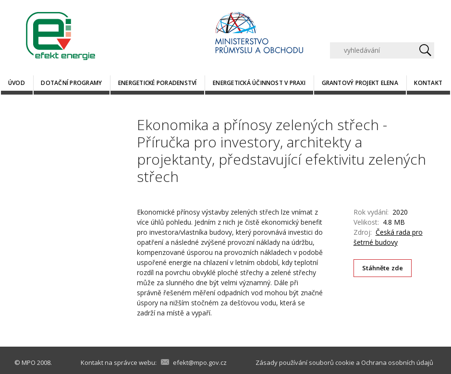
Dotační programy (71, 83)
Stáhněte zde (382, 268)
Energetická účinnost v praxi (259, 83)
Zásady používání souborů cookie (305, 362)
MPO (29, 362)
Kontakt (428, 83)
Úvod (16, 83)
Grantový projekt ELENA (360, 83)
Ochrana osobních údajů (397, 362)
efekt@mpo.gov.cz (200, 362)
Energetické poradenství (157, 83)
